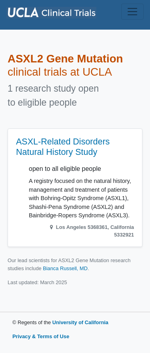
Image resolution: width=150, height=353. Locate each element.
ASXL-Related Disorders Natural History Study (63, 147)
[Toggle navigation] (132, 12)
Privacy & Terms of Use (40, 336)
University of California (80, 322)
